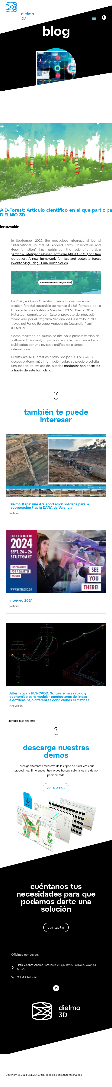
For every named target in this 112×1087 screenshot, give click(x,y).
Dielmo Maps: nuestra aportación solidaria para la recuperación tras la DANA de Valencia (49, 506)
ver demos (56, 788)
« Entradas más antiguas (20, 721)
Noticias (14, 513)
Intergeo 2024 (21, 600)
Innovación (16, 706)
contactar (56, 927)
